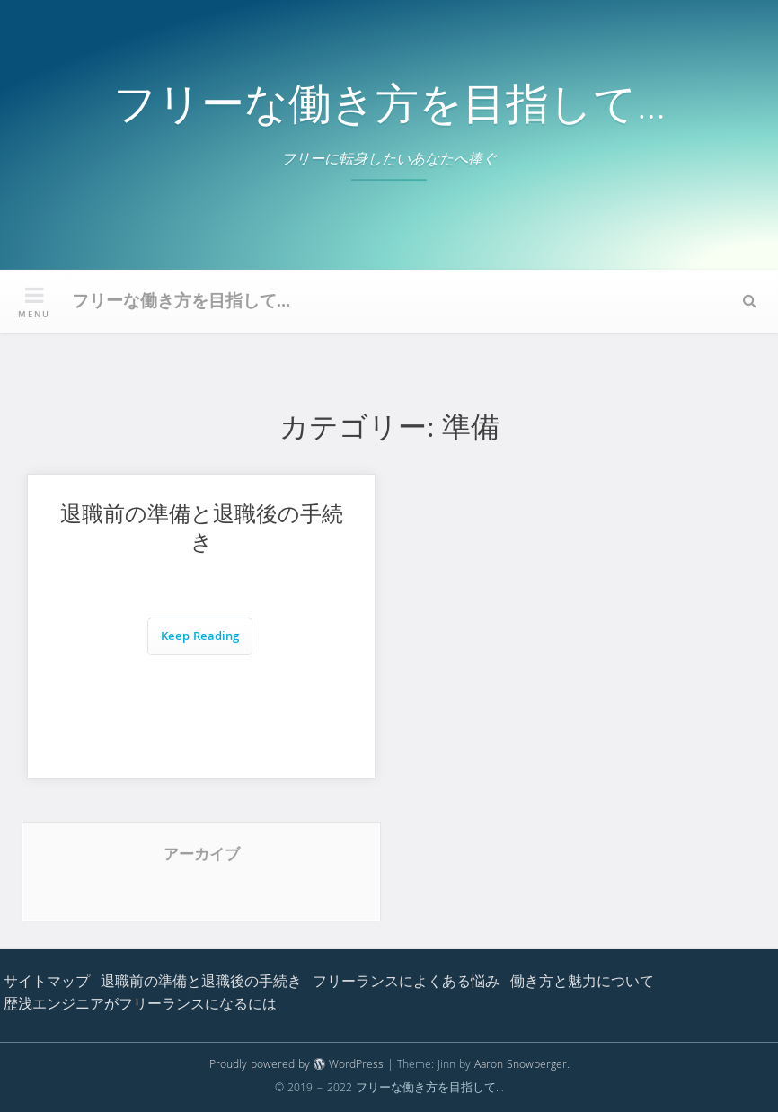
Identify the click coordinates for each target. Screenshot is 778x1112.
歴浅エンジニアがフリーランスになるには (140, 1006)
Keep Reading (200, 637)
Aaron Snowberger (520, 1065)
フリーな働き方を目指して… (389, 110)
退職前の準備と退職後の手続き (201, 532)
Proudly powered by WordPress (296, 1065)
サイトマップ (47, 983)
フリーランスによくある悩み (406, 983)
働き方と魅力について (582, 983)
